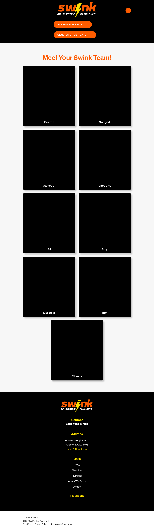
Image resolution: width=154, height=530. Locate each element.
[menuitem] (27, 524)
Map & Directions (77, 449)
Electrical (77, 470)
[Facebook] (67, 502)
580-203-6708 (77, 424)
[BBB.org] (80, 502)
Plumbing (77, 475)
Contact (77, 486)
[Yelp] (73, 502)
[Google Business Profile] (87, 502)
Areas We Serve (77, 481)
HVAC (77, 464)
